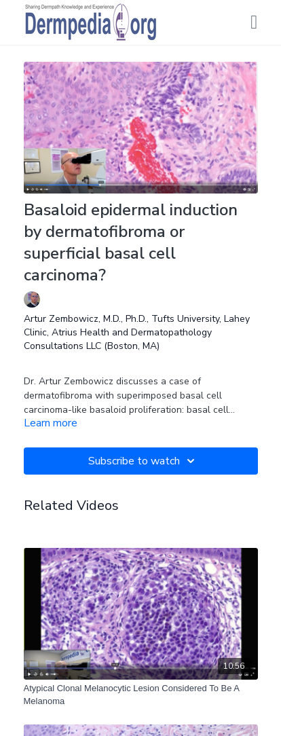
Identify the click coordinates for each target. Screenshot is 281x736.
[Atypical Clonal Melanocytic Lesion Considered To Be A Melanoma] (141, 695)
